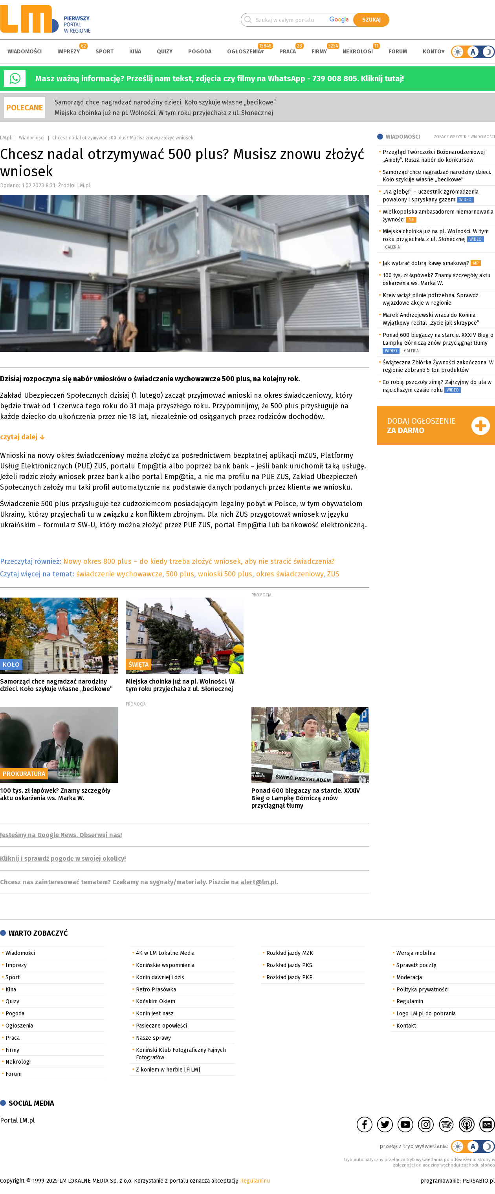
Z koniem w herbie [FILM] (168, 1069)
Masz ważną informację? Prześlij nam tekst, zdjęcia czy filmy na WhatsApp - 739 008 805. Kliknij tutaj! (219, 78)
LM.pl (5, 138)
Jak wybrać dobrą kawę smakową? (426, 263)
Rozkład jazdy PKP (289, 977)
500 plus (180, 574)
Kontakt (406, 1025)
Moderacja (409, 977)
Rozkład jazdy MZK (289, 953)
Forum (398, 51)
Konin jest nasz (155, 1013)
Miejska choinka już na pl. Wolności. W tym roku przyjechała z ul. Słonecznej (164, 113)
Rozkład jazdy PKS (289, 965)
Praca (287, 51)
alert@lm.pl (258, 882)
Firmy (319, 51)
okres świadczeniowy (289, 574)
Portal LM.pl (17, 1120)
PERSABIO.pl (478, 1181)
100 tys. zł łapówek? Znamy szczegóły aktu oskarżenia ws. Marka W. (55, 794)
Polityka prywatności (422, 989)
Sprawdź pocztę (416, 965)
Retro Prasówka (156, 989)
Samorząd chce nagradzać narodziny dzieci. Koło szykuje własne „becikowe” (165, 102)
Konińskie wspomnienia (165, 965)
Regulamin (409, 1001)
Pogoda (199, 51)
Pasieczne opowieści (161, 1025)
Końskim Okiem (155, 1001)
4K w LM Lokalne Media (165, 953)
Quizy (164, 51)
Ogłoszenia (244, 51)
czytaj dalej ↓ (22, 437)
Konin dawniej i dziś (160, 977)
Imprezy (68, 51)
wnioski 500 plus (225, 574)
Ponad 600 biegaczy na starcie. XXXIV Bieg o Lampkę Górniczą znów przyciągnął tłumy (305, 798)
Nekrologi (358, 51)
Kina (135, 51)
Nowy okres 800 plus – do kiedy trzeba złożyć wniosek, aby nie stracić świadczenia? (199, 561)
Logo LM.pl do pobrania (426, 1013)
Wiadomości (24, 51)
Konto (432, 51)
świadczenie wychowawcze (119, 574)
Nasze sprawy (153, 1038)
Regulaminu (255, 1181)
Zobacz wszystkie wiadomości (464, 137)
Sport (104, 51)
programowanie (440, 1181)
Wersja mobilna (415, 953)
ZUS (333, 574)
